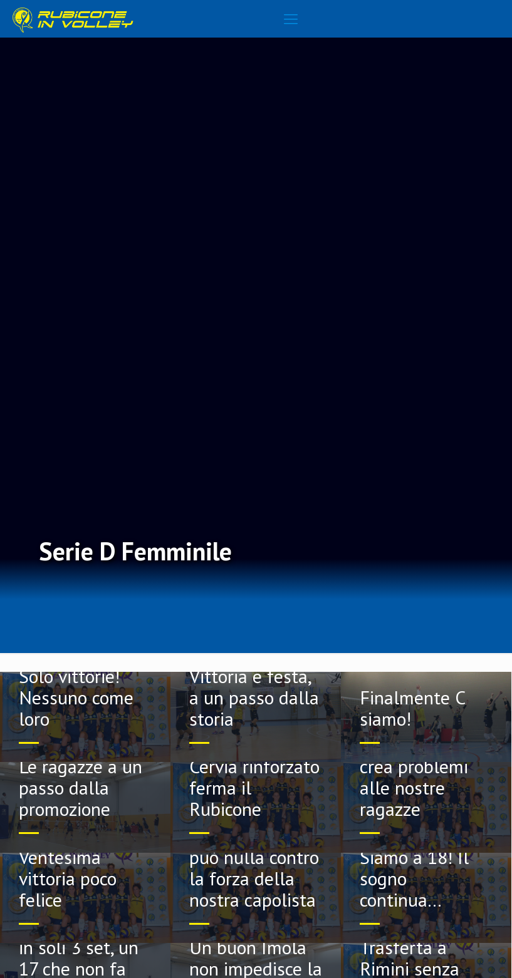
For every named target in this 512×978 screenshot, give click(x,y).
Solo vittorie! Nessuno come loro (76, 697)
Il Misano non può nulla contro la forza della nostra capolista (254, 867)
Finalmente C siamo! (412, 708)
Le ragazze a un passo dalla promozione (80, 787)
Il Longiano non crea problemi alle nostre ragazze (421, 777)
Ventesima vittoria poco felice (68, 878)
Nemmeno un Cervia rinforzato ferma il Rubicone (254, 777)
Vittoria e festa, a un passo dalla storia (254, 697)
